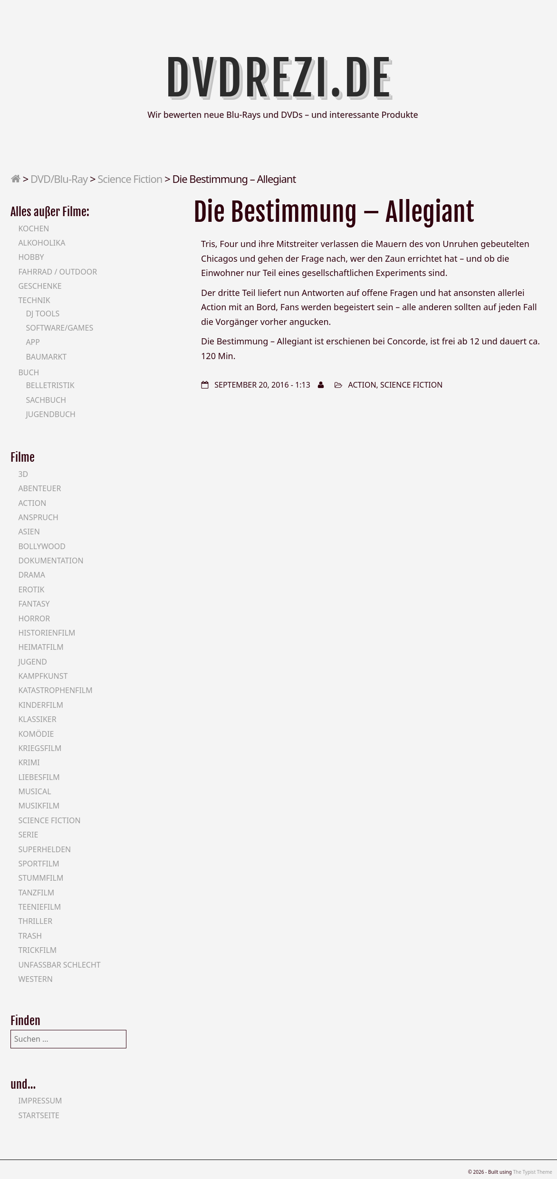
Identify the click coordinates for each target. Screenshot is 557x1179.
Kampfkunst (42, 676)
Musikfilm (38, 805)
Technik (34, 300)
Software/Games (59, 328)
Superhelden (44, 849)
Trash (30, 936)
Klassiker (37, 719)
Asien (29, 531)
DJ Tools (42, 313)
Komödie (36, 734)
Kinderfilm (40, 705)
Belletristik (50, 385)
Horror (34, 618)
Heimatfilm (40, 647)
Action (362, 385)
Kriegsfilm (39, 748)
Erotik (31, 589)
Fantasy (33, 604)
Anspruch (38, 517)
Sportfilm (38, 863)
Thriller (35, 921)
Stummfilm (40, 878)
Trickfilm (37, 950)
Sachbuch (46, 400)
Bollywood (42, 546)
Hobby (31, 257)
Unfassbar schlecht (59, 965)
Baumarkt (46, 357)
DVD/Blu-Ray (58, 178)
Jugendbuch (51, 414)
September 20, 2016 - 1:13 (262, 385)
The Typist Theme (532, 1172)
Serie (28, 834)
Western (35, 979)
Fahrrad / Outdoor (57, 271)
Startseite (38, 1115)
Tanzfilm (36, 892)
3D (23, 474)
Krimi (28, 762)
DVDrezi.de (279, 78)
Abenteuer (39, 488)
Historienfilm (46, 633)
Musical (34, 791)
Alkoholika (41, 243)
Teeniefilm (39, 907)
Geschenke (39, 286)
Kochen (33, 228)
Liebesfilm (38, 777)
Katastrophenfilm (55, 690)
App (33, 342)
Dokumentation (50, 560)
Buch (28, 372)
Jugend (32, 661)
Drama (31, 575)
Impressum (40, 1100)
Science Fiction (129, 178)
